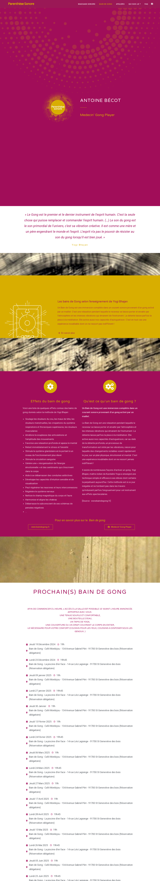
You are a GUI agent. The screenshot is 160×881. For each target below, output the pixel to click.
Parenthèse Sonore (21, 4)
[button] (40, 527)
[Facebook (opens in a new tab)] (152, 4)
